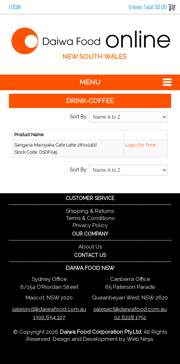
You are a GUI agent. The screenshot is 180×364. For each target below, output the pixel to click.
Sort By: (79, 116)
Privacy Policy (90, 225)
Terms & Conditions (90, 218)
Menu (90, 82)
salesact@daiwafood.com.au (130, 309)
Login (15, 7)
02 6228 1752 (130, 317)
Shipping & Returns (90, 211)
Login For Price (140, 145)
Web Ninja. (140, 339)
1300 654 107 (49, 317)
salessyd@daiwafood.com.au (49, 309)
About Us (90, 246)
